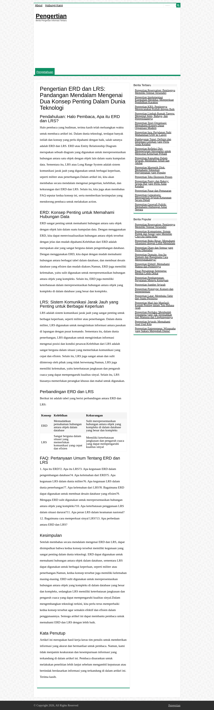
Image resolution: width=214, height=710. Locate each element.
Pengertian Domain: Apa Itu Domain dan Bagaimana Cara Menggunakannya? (151, 257)
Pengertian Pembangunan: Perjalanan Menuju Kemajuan (152, 279)
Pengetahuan (45, 71)
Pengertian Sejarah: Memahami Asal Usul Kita (152, 323)
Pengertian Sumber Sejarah (150, 284)
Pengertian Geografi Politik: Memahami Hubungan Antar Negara (151, 207)
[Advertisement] (107, 44)
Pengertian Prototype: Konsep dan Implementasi (154, 290)
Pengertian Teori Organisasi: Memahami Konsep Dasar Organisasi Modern (151, 125)
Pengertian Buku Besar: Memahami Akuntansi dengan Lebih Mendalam (155, 242)
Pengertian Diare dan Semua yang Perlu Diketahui (154, 249)
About (38, 5)
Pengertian (51, 16)
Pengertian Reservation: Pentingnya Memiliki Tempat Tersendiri (155, 91)
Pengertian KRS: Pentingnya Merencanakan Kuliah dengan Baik (155, 108)
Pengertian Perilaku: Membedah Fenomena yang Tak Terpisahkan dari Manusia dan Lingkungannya (154, 315)
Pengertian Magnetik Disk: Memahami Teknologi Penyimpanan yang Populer (150, 170)
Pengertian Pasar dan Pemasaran (153, 190)
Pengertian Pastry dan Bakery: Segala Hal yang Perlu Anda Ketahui (152, 184)
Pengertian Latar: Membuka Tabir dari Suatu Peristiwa (154, 297)
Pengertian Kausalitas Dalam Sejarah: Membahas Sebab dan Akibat (152, 160)
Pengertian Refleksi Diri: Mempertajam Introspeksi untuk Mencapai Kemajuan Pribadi (153, 151)
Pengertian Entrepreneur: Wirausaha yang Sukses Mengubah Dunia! (155, 330)
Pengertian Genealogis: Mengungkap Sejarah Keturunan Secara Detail (153, 197)
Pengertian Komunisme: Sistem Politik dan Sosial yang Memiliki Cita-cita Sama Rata (153, 234)
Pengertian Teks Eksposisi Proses (153, 176)
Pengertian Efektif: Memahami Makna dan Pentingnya (152, 265)
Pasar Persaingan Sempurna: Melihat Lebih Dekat (151, 272)
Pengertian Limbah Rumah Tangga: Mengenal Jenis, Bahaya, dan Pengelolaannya (155, 116)
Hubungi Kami (54, 5)
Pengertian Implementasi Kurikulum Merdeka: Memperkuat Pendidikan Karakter (154, 100)
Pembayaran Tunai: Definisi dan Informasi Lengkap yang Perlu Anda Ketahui (153, 142)
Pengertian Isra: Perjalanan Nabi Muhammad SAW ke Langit (153, 133)
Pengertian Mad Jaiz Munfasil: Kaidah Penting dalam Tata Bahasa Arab (154, 305)
